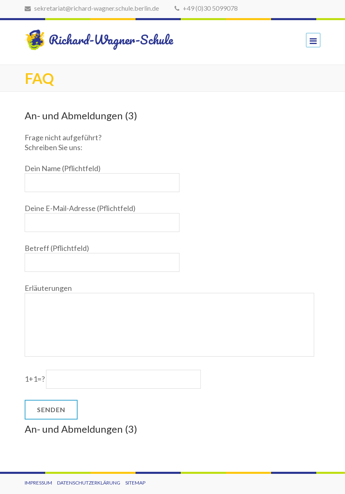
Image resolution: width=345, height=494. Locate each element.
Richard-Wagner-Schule (91, 40)
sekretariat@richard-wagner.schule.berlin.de (92, 8)
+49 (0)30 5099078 (206, 8)
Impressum (38, 483)
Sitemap (135, 483)
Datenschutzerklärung (88, 483)
